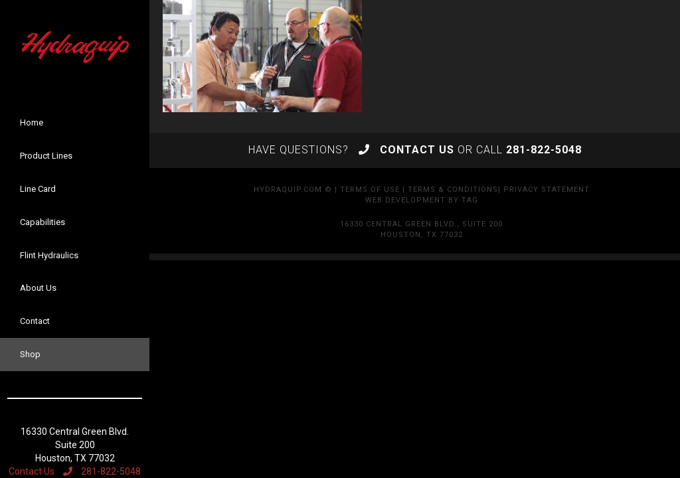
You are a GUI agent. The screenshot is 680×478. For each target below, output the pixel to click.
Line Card (38, 189)
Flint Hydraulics (49, 255)
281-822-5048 (102, 471)
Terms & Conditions (453, 189)
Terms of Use (370, 189)
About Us (38, 288)
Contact (35, 321)
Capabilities (42, 222)
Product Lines (46, 156)
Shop (30, 354)
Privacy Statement (546, 189)
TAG (470, 200)
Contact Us (31, 471)
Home (31, 122)
